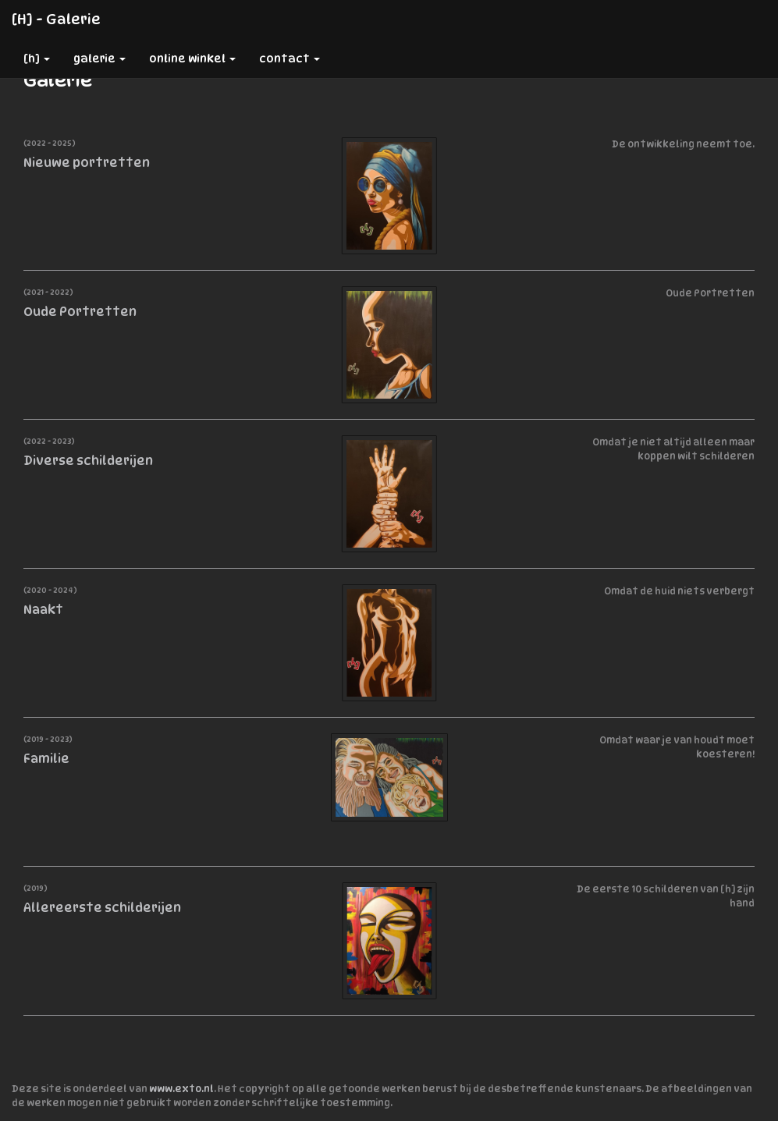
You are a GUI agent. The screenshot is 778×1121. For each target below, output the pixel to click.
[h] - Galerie (56, 19)
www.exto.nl (181, 1088)
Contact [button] (289, 58)
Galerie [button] (99, 58)
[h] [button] (36, 58)
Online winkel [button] (192, 58)
